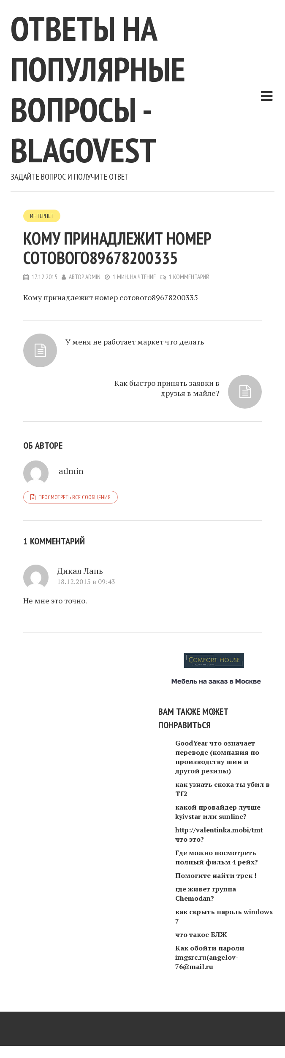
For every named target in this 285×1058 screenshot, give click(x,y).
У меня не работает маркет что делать (134, 342)
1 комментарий (189, 277)
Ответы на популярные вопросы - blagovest (98, 89)
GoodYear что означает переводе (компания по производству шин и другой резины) (217, 756)
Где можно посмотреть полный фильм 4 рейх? (216, 857)
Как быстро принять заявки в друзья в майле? (167, 388)
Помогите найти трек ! (216, 875)
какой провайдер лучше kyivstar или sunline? (218, 811)
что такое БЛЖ (201, 934)
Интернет (42, 216)
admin (92, 277)
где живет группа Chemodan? (205, 893)
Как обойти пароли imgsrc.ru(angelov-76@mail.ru (209, 957)
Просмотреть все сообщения (74, 497)
